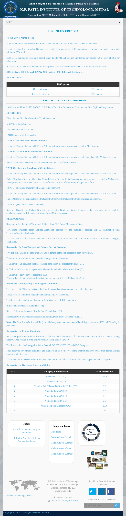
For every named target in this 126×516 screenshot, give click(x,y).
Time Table (56, 432)
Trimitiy (45, 512)
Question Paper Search (61, 437)
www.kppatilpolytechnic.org (65, 500)
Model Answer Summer (62, 443)
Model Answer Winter (61, 448)
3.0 (104, 386)
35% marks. (96, 94)
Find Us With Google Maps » (19, 495)
